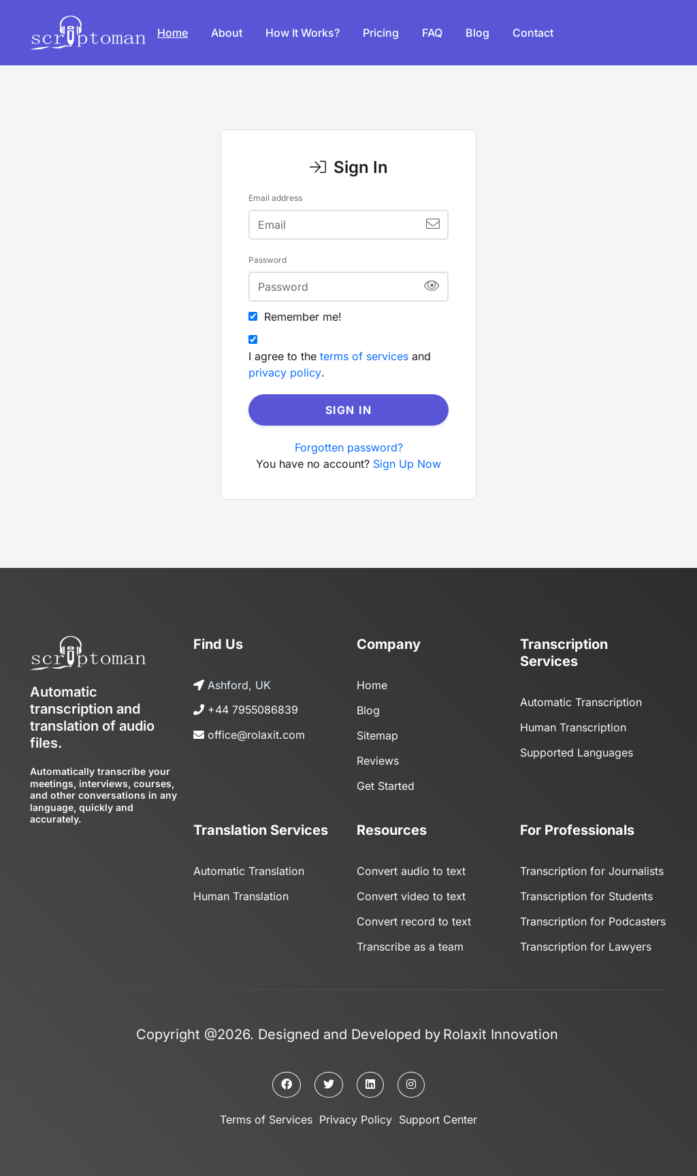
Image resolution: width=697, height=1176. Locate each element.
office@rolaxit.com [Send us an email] (256, 734)
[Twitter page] (328, 1079)
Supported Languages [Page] (576, 751)
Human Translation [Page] (241, 892)
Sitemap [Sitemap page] (377, 734)
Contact (533, 32)
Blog (477, 32)
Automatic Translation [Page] (248, 867)
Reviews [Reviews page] (378, 758)
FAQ (432, 32)
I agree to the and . (339, 364)
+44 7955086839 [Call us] (253, 709)
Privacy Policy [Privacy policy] (355, 1113)
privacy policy (284, 372)
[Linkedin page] (370, 1079)
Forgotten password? (349, 447)
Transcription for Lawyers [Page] (585, 941)
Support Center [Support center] (438, 1113)
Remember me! (303, 316)
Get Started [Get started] (386, 783)
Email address (275, 198)
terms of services (364, 356)
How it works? (302, 32)
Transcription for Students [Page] (586, 892)
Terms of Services (266, 1113)
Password (267, 260)
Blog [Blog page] (368, 709)
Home (172, 32)
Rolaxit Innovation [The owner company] (500, 1028)
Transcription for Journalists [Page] (592, 867)
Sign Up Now (407, 464)
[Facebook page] (286, 1079)
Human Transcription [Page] (573, 726)
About (226, 32)
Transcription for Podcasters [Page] (593, 916)
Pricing (381, 32)
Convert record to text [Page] (414, 916)
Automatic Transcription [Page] (581, 702)
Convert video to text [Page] (411, 892)
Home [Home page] (372, 685)
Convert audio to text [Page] (411, 867)
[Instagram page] (411, 1079)
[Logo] (88, 32)
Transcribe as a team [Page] (410, 941)
